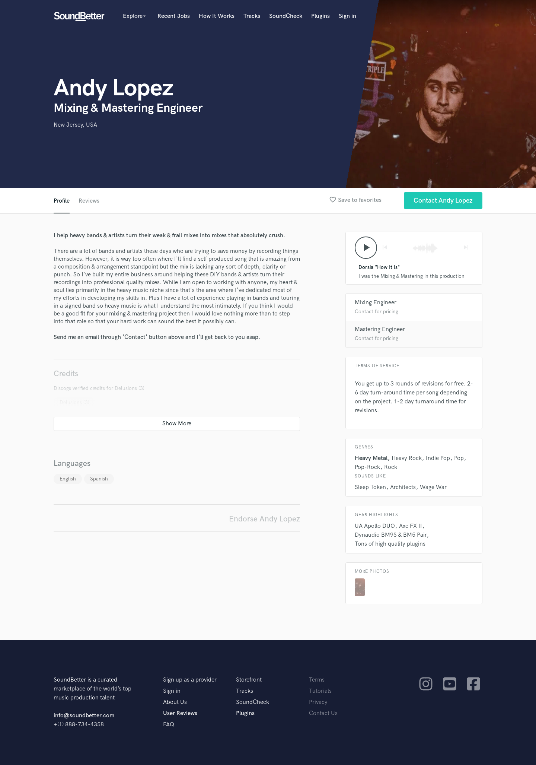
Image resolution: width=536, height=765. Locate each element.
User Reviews (180, 713)
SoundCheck (285, 16)
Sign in (347, 16)
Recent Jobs (173, 16)
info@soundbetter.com (84, 715)
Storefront (249, 679)
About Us (175, 702)
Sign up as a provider (190, 679)
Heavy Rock (407, 458)
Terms (317, 679)
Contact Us (323, 713)
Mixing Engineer (375, 302)
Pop (459, 458)
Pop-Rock (367, 467)
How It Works (216, 16)
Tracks (251, 16)
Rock (390, 467)
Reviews (89, 200)
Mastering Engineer (380, 329)
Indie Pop (438, 458)
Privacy (318, 702)
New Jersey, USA (75, 124)
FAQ (168, 724)
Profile (62, 200)
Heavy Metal (371, 458)
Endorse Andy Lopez (264, 519)
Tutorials (320, 691)
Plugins (320, 16)
